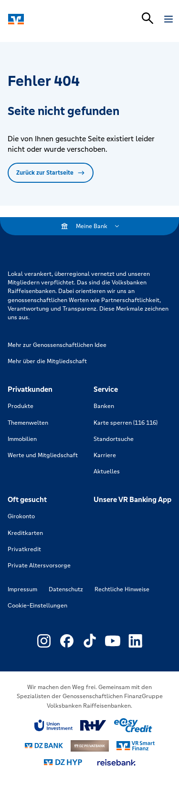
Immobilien (22, 439)
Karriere (105, 455)
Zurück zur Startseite (50, 173)
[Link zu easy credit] (133, 725)
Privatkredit (24, 549)
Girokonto (21, 516)
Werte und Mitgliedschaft (43, 455)
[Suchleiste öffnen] (147, 18)
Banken (104, 406)
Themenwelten (28, 423)
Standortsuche (114, 439)
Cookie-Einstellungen (37, 605)
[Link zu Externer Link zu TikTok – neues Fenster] (89, 641)
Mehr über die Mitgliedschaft (47, 361)
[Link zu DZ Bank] (44, 745)
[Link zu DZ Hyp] (63, 762)
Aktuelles (107, 471)
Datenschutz (66, 589)
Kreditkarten (25, 533)
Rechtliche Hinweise (122, 589)
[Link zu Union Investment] (53, 726)
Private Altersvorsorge (39, 565)
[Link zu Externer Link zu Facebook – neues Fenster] (66, 641)
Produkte (20, 406)
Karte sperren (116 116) (126, 423)
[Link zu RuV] (93, 725)
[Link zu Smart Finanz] (135, 746)
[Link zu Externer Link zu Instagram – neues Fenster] (44, 641)
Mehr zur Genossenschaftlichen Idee (57, 345)
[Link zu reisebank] (116, 762)
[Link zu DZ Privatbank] (90, 746)
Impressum (22, 589)
